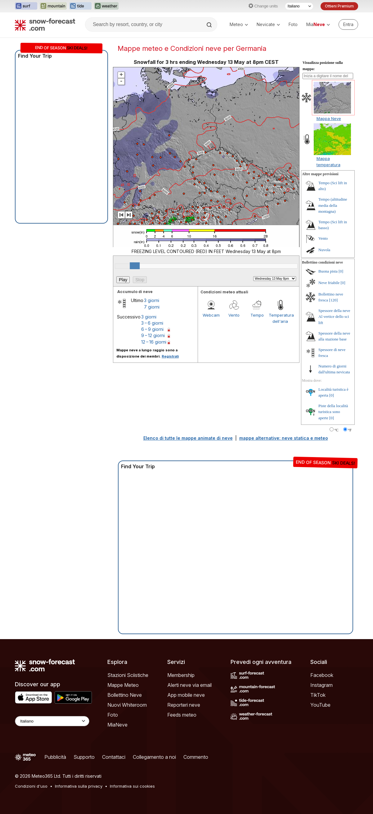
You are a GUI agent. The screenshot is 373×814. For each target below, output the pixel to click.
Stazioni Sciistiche (127, 675)
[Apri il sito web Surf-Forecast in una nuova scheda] (26, 6)
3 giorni (151, 300)
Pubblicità (55, 757)
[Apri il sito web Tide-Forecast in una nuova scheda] (80, 6)
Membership (181, 675)
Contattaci (113, 757)
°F (350, 430)
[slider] (135, 265)
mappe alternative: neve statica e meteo (283, 438)
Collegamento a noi (154, 757)
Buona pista (328, 271)
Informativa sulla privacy (78, 786)
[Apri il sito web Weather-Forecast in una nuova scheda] (106, 6)
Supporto (84, 757)
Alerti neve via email (189, 685)
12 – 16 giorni (153, 342)
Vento (234, 315)
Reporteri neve (183, 705)
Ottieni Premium (339, 6)
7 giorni (152, 306)
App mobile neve (186, 695)
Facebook (321, 675)
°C (337, 430)
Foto (293, 24)
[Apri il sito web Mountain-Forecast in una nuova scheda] (53, 6)
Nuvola (324, 249)
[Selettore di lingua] (299, 6)
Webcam (211, 315)
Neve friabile (328, 282)
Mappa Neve (329, 118)
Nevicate (268, 24)
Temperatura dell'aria (280, 318)
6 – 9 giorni (152, 329)
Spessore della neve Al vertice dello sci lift (334, 316)
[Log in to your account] (348, 24)
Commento (195, 757)
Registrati (170, 356)
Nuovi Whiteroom (127, 705)
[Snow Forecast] (45, 24)
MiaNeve (117, 725)
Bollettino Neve (124, 695)
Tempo (257, 315)
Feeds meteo (181, 715)
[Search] (210, 25)
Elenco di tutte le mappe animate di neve (188, 438)
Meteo (239, 24)
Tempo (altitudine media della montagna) (332, 205)
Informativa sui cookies (132, 786)
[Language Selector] (52, 721)
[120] (333, 300)
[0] (341, 271)
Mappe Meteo (123, 685)
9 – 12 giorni (153, 335)
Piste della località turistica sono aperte (333, 411)
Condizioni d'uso (31, 786)
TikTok (318, 695)
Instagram (321, 685)
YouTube (320, 705)
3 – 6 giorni (152, 323)
